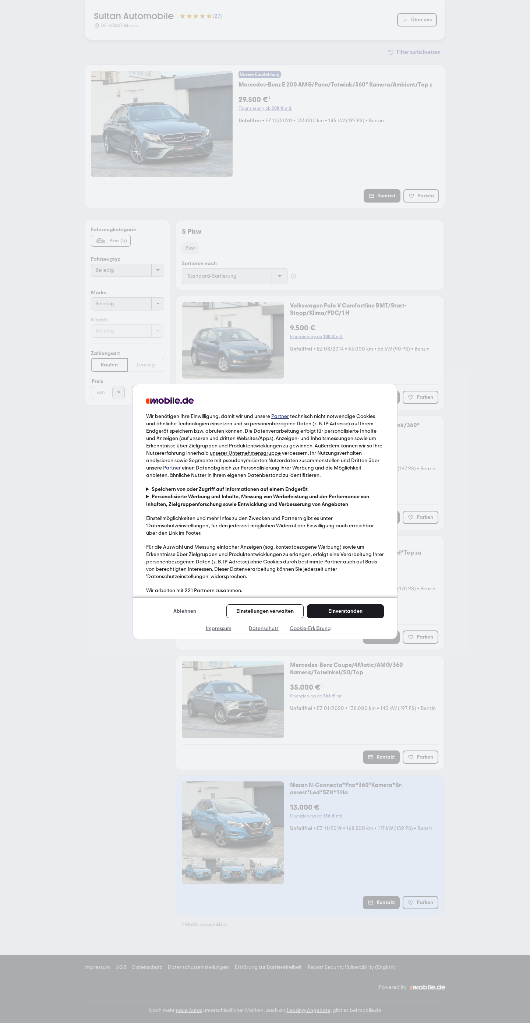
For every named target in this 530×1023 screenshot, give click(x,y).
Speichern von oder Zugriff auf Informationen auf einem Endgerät (230, 489)
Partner (280, 416)
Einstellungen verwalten (265, 611)
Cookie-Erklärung (310, 628)
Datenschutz (264, 628)
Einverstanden (345, 611)
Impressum (219, 628)
